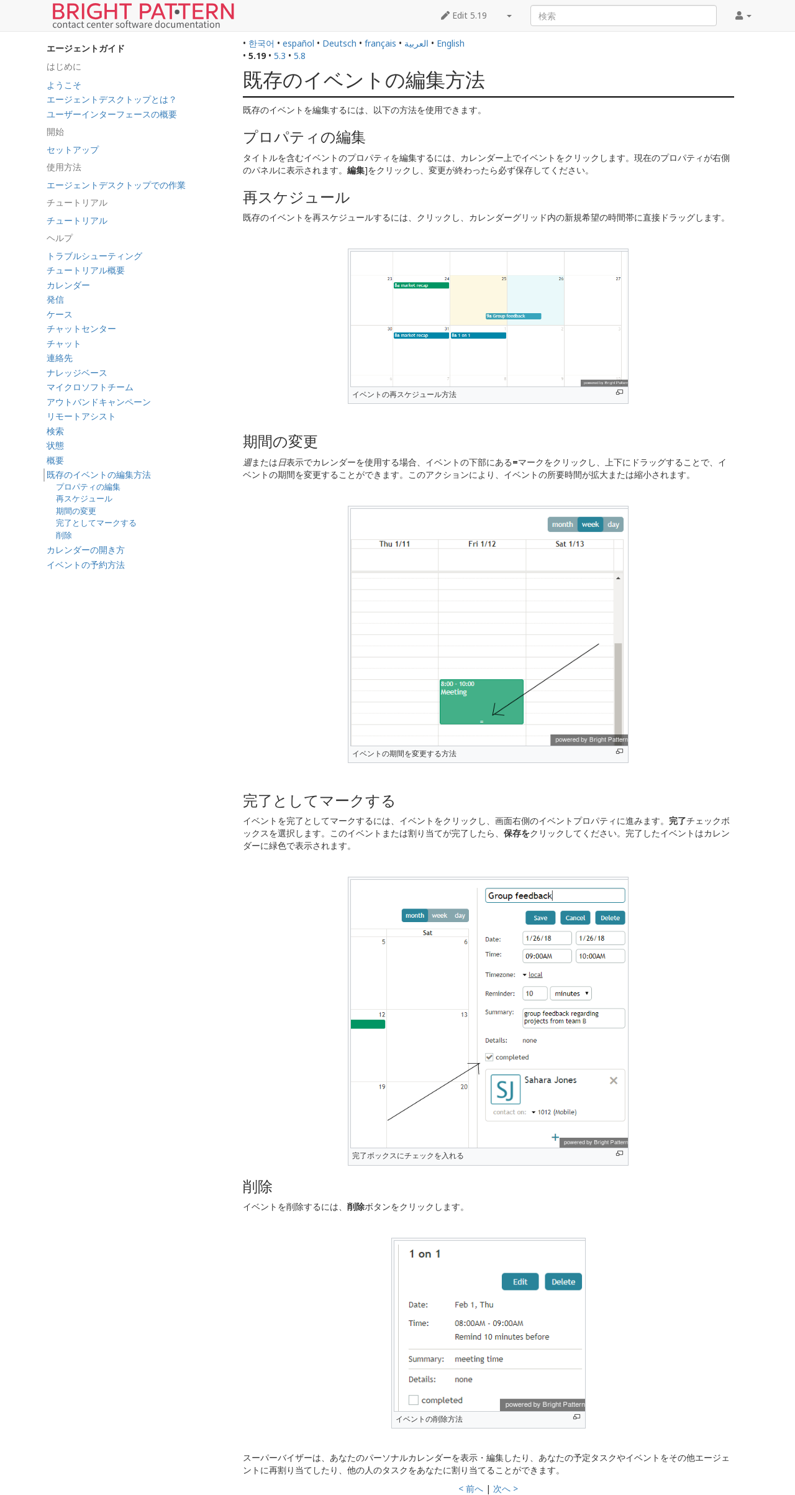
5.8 (300, 56)
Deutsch (339, 43)
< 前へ (470, 1488)
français (380, 43)
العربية (416, 43)
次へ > (505, 1488)
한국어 (261, 43)
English (451, 43)
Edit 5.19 (464, 15)
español (298, 43)
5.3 (280, 56)
